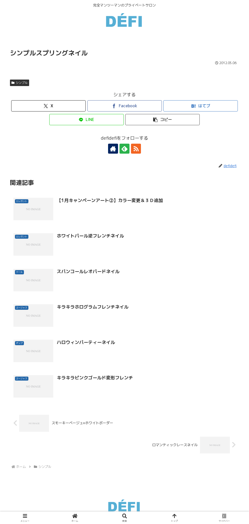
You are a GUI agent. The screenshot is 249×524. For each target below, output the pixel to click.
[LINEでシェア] (86, 119)
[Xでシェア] (48, 105)
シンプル (19, 83)
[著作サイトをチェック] (113, 149)
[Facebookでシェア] (124, 105)
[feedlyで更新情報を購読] (124, 149)
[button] (162, 119)
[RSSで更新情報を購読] (136, 149)
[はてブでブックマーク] (200, 105)
